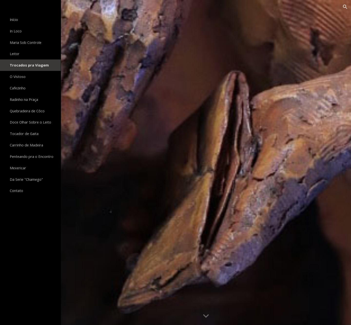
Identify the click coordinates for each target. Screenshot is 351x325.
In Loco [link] (16, 31)
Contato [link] (16, 190)
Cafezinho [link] (18, 88)
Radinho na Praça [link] (24, 99)
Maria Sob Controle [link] (25, 42)
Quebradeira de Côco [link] (27, 110)
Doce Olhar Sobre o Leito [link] (30, 122)
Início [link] (14, 19)
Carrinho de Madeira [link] (26, 145)
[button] (345, 7)
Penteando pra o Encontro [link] (31, 156)
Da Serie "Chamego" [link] (26, 179)
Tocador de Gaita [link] (24, 133)
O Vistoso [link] (18, 76)
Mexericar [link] (18, 167)
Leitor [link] (15, 53)
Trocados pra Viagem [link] (29, 65)
